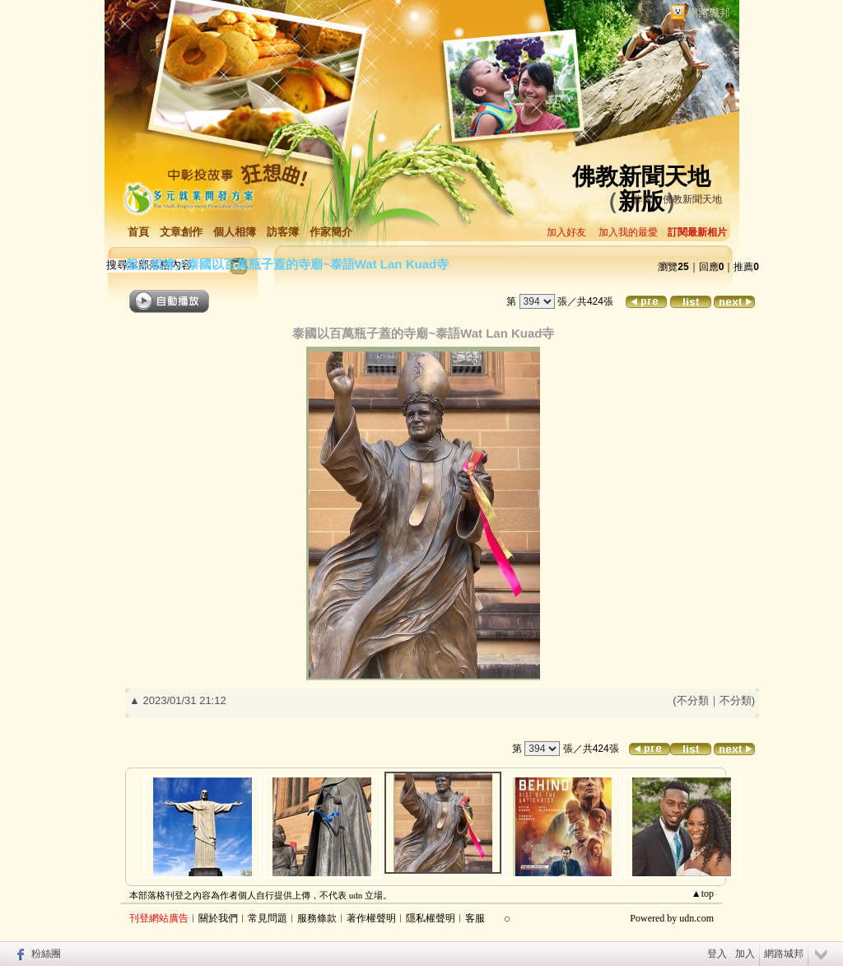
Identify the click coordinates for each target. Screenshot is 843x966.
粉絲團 (46, 953)
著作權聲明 (371, 918)
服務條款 (317, 918)
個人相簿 (234, 232)
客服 (475, 918)
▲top (703, 893)
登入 (717, 953)
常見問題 (267, 918)
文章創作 (181, 232)
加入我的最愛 (628, 232)
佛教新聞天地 (641, 176)
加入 (745, 953)
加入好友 (566, 232)
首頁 (138, 232)
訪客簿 (283, 232)
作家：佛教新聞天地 (677, 199)
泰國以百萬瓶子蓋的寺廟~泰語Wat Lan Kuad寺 (318, 264)
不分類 (693, 700)
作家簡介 (331, 232)
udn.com (696, 918)
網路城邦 (708, 13)
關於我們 (218, 918)
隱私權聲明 (430, 918)
